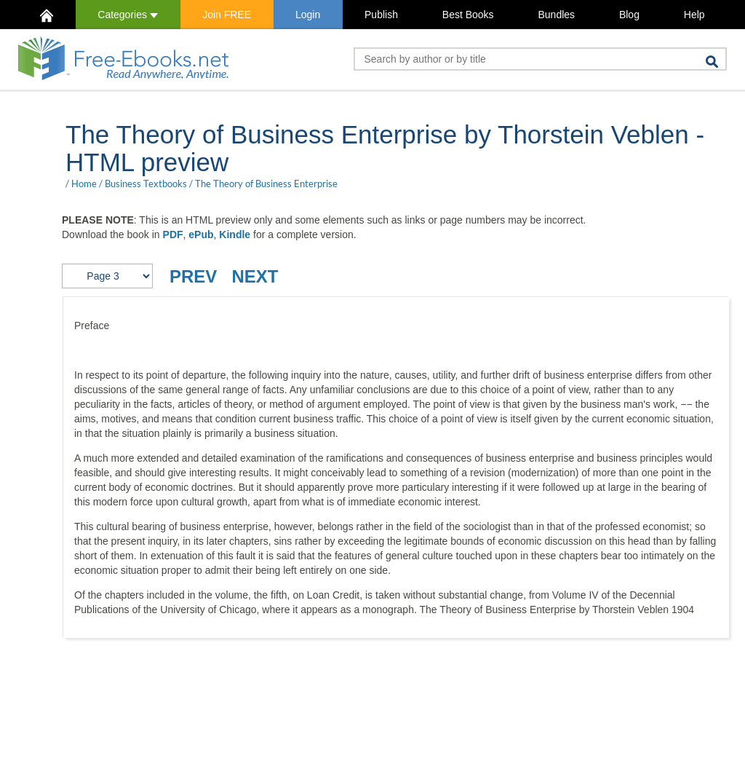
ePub (200, 234)
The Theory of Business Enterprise (266, 183)
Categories (127, 14)
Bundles (556, 14)
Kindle (234, 234)
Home (84, 183)
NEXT (254, 276)
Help (694, 14)
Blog (629, 14)
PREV (193, 276)
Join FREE (226, 14)
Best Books (468, 14)
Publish (381, 14)
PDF (173, 234)
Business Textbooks (146, 183)
